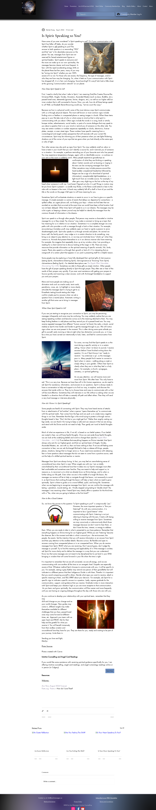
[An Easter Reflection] (46, 739)
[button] (73, 6)
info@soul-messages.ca (55, 798)
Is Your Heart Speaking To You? (109, 751)
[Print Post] (47, 711)
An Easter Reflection (41, 751)
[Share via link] (43, 711)
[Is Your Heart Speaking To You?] (110, 739)
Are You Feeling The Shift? (75, 751)
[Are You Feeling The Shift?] (78, 739)
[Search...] (95, 14)
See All (122, 728)
